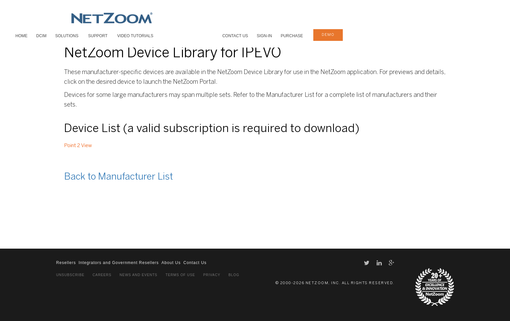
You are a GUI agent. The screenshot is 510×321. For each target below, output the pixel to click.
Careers (101, 275)
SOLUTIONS (66, 36)
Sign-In (264, 36)
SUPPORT (98, 36)
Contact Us (235, 36)
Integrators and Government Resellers (118, 262)
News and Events (138, 275)
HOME (21, 36)
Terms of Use (180, 275)
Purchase (292, 36)
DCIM (41, 36)
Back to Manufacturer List (118, 177)
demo (328, 35)
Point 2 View (78, 145)
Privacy (211, 275)
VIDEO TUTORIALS (135, 36)
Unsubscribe (70, 275)
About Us (171, 262)
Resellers (66, 262)
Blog (234, 275)
